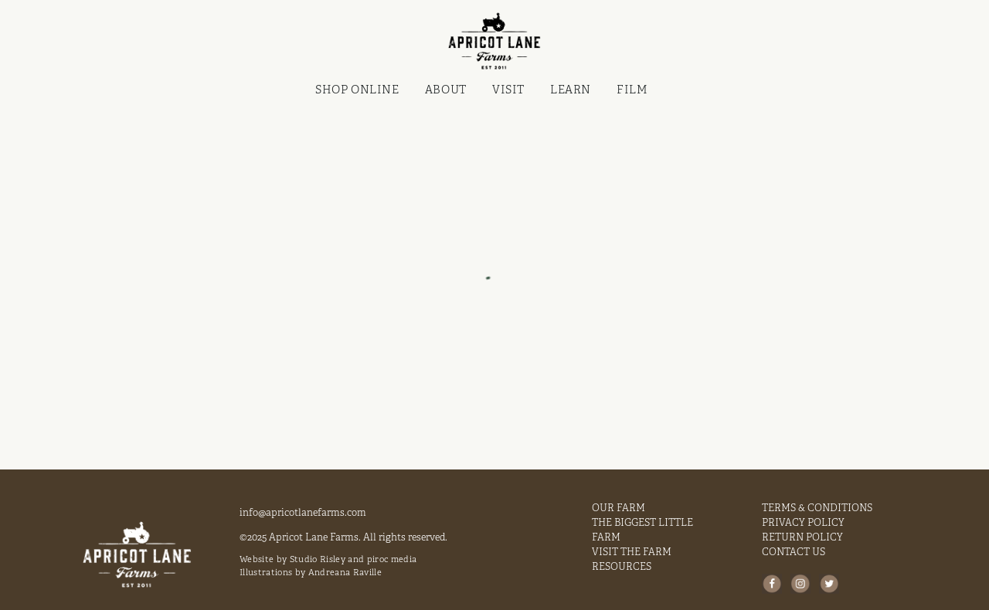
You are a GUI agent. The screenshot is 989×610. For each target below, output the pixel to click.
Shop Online (357, 89)
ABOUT (446, 89)
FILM (632, 89)
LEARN (570, 89)
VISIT (508, 89)
